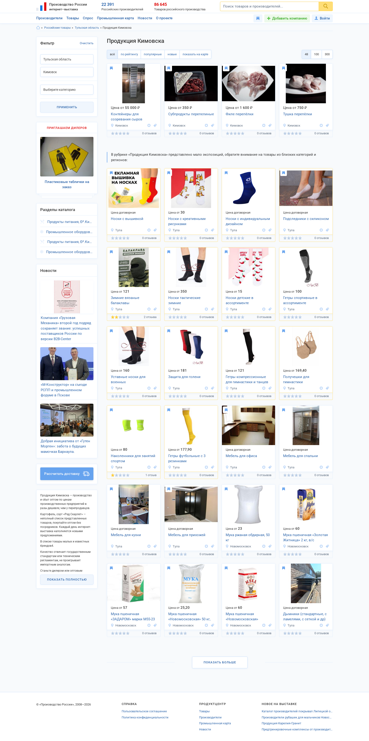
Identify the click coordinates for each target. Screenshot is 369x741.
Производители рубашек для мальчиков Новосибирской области (297, 717)
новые (172, 54)
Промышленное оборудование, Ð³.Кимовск (69, 232)
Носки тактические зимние (184, 300)
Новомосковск (238, 546)
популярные (153, 54)
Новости (145, 18)
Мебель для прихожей (186, 535)
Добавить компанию (289, 18)
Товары (72, 18)
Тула (116, 230)
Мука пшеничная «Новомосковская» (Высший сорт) (242, 617)
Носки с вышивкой (127, 219)
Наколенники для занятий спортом (133, 458)
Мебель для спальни (300, 456)
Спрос (88, 18)
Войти (322, 18)
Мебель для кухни (126, 535)
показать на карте (195, 54)
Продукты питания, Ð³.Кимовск (70, 222)
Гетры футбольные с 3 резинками (186, 458)
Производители (49, 18)
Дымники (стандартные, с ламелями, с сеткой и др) (305, 616)
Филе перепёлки (239, 114)
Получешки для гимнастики (296, 379)
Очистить (86, 43)
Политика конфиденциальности (145, 717)
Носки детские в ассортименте (239, 300)
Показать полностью (67, 579)
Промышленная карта (115, 18)
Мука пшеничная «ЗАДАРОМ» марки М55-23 (133, 616)
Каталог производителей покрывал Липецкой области (297, 711)
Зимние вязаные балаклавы (125, 300)
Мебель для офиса (241, 456)
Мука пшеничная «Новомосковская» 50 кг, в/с (189, 617)
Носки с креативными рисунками (187, 221)
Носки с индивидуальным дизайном (248, 221)
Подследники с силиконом (306, 219)
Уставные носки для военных (128, 379)
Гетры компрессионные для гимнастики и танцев (247, 379)
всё (112, 54)
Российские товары (57, 27)
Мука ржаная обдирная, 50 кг (248, 537)
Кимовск (119, 125)
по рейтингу (129, 54)
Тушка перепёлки (297, 114)
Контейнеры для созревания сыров (126, 117)
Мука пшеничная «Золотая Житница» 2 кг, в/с (305, 537)
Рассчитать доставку (66, 473)
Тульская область (87, 27)
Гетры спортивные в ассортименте (300, 300)
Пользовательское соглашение (144, 711)
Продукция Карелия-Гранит (281, 723)
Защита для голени (184, 377)
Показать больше (220, 662)
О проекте (164, 18)
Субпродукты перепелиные (191, 114)
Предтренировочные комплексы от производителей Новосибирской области (297, 729)
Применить (67, 107)
